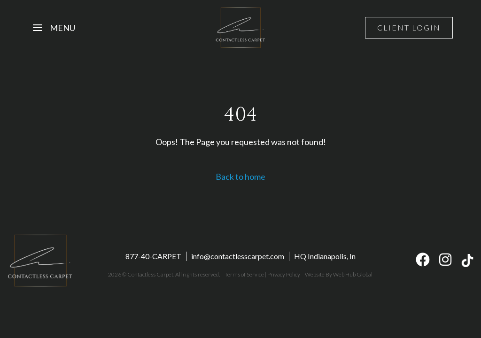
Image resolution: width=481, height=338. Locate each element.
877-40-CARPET (153, 256)
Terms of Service (244, 274)
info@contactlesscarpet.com (237, 256)
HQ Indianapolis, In (325, 256)
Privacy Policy (283, 274)
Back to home (240, 176)
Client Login (409, 27)
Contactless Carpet (150, 274)
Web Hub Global (352, 274)
